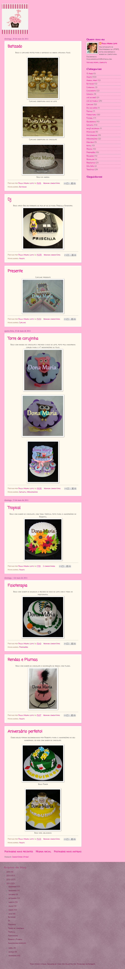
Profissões (23, 647)
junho (11, 910)
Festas (89, 111)
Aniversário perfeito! (25, 732)
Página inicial (43, 851)
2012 (8, 879)
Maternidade (91, 135)
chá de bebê (91, 97)
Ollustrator (70, 964)
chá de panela (92, 101)
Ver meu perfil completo (96, 62)
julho (11, 906)
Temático (90, 169)
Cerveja (89, 94)
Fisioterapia (17, 586)
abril (11, 948)
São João (90, 166)
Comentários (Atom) (20, 857)
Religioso (90, 156)
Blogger (91, 964)
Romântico (90, 162)
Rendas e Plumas (23, 660)
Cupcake (22, 322)
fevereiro (13, 955)
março (12, 952)
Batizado (15, 46)
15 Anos (89, 73)
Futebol (89, 118)
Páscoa (89, 149)
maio (11, 913)
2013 (8, 875)
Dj (9, 199)
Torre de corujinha (23, 339)
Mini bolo (90, 142)
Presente (15, 271)
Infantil (22, 492)
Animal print (91, 80)
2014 (8, 872)
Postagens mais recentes (18, 851)
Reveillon (90, 159)
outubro (12, 894)
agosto (12, 902)
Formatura (91, 114)
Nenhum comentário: (51, 183)
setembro (13, 898)
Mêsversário (32, 492)
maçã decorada (92, 128)
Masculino (90, 132)
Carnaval (90, 87)
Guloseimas (91, 121)
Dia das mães (91, 108)
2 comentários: (49, 566)
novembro (13, 890)
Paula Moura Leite (109, 43)
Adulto (21, 258)
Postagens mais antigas (67, 851)
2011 (8, 883)
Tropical (14, 508)
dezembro (13, 886)
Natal (88, 145)
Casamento (91, 90)
